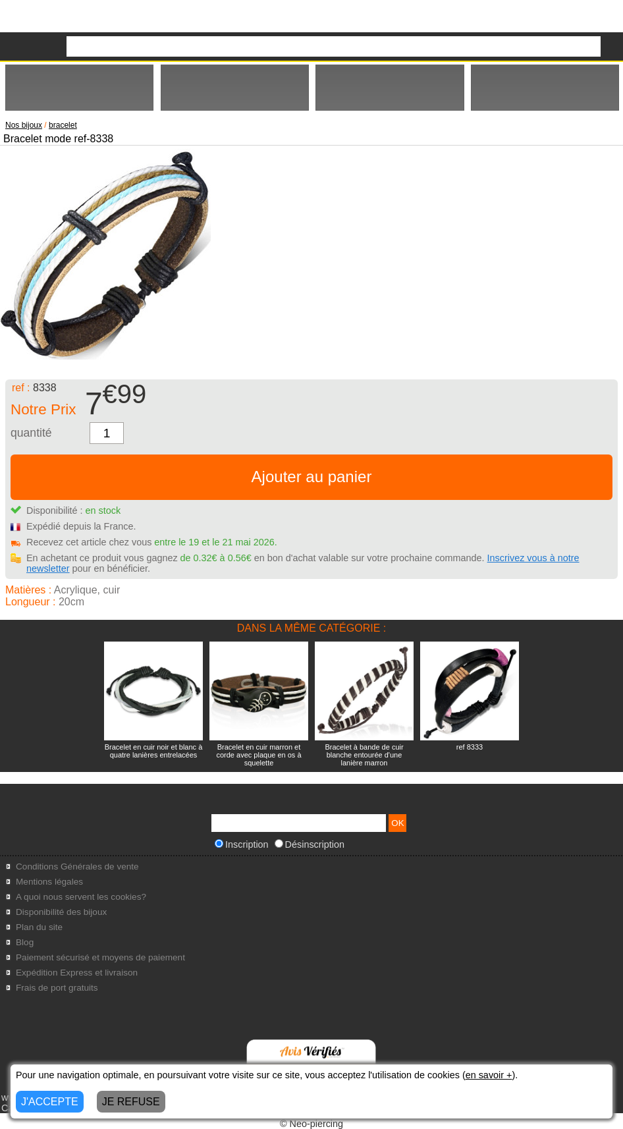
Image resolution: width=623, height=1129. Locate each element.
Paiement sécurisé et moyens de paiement (100, 957)
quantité (31, 432)
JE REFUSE (131, 1101)
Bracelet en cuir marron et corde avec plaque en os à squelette (258, 755)
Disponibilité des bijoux (61, 912)
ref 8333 (469, 747)
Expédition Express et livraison (77, 973)
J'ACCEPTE (49, 1101)
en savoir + (489, 1075)
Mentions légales (49, 882)
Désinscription (309, 844)
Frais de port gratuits (57, 988)
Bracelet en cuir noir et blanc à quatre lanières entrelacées (154, 751)
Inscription (242, 844)
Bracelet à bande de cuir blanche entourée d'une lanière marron (364, 755)
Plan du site (39, 927)
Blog (25, 942)
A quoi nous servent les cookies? (81, 897)
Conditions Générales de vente (77, 866)
